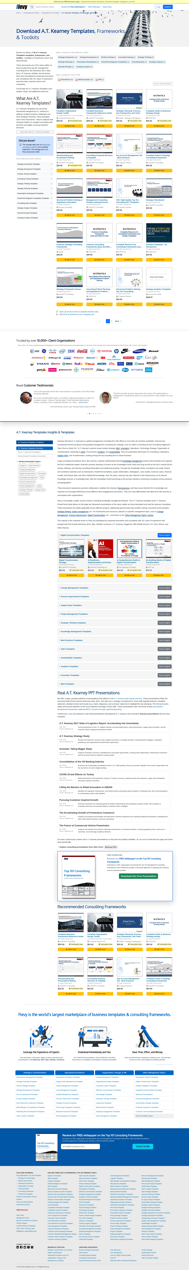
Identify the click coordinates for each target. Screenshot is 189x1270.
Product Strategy (147, 1250)
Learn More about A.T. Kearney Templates (35, 132)
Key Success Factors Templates (89, 1237)
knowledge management (132, 461)
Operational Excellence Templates (68, 1077)
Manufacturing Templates (118, 1184)
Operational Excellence (74, 1073)
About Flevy (107, 7)
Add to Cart (70, 126)
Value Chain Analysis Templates (152, 1234)
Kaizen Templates (84, 1234)
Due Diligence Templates (87, 1189)
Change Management (27, 469)
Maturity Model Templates (105, 1107)
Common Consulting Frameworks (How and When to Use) (98, 246)
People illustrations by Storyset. (164, 1064)
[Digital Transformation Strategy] (71, 548)
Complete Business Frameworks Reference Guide (99, 112)
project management (80, 511)
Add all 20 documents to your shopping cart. (77, 314)
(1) (99, 79)
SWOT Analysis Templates (150, 1189)
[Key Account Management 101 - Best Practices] (129, 143)
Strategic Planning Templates (26, 1081)
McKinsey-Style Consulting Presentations (123, 1260)
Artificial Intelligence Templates (146, 1086)
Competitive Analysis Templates (58, 1210)
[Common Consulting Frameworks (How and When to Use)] (99, 233)
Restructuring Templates (149, 1178)
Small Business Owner (149, 1252)
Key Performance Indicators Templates (30, 1103)
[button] (87, 413)
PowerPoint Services (23, 1205)
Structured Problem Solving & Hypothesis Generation (69, 201)
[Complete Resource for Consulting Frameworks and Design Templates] (129, 233)
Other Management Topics (154, 1073)
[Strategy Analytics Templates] (159, 277)
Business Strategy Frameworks (89, 1250)
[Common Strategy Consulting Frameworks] (70, 233)
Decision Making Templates (88, 1184)
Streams (19, 1199)
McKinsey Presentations (144, 1094)
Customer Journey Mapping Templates (149, 1111)
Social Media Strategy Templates (147, 1103)
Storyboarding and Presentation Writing (65, 156)
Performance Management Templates (29, 1077)
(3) (146, 57)
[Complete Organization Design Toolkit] (70, 99)
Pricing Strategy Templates (25, 1099)
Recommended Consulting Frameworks (32, 456)
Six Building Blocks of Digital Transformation (158, 561)
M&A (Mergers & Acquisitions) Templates (30, 1107)
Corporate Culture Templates (106, 1086)
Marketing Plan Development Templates (30, 1111)
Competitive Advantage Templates (59, 1207)
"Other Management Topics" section (139, 515)
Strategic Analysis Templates (151, 1205)
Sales (39, 486)
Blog (33, 1228)
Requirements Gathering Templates (121, 1239)
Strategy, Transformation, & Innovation (60, 1250)
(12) (67, 57)
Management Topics (22, 1218)
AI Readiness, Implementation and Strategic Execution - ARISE (100, 562)
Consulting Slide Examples (87, 1255)
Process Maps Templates (118, 1223)
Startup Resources (147, 1255)
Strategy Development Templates (28, 1090)
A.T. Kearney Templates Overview (30, 448)
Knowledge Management (28, 478)
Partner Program (21, 1223)
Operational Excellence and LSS (58, 1255)
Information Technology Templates (90, 1226)
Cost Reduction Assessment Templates (60, 1223)
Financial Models (22, 1189)
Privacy (28, 1228)
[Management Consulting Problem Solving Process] (99, 188)
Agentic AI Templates (54, 1176)
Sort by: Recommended (162, 84)
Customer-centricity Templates (57, 1239)
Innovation (42, 473)
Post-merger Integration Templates (68, 1107)
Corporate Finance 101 (67, 118)
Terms (22, 1228)
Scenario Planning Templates (151, 1194)
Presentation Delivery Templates (147, 1077)
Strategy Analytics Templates (158, 289)
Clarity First (152, 252)
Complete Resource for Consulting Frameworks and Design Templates (128, 246)
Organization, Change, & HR (114, 1073)
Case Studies (83, 1252)
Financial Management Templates (147, 1099)
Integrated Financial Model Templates (149, 1090)
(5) (108, 57)
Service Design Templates (150, 1197)
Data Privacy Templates (86, 1181)
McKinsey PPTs (111, 847)
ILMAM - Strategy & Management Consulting (134, 118)
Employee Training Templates (106, 1099)
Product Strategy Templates (119, 1226)
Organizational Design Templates (107, 1081)
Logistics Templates (116, 1178)
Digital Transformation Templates (147, 1081)
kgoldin (61, 252)
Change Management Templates (107, 1077)
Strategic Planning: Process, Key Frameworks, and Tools (128, 112)
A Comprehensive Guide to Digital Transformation (128, 561)
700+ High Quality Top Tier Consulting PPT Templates (127, 201)
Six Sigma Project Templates (151, 1199)
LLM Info (113, 1258)
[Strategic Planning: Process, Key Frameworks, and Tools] (129, 99)
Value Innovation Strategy (150, 1258)
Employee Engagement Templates (108, 1111)
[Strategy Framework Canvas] (70, 277)
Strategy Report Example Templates (153, 1218)
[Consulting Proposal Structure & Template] (99, 143)
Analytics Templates (54, 1181)
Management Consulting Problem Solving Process (97, 201)
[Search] (47, 7)
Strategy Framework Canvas (69, 289)
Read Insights (164, 535)
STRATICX (152, 118)
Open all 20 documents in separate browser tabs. (79, 312)
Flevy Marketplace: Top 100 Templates (28, 1175)
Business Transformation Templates (59, 1199)
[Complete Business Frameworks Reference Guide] (99, 99)
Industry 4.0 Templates (86, 1221)
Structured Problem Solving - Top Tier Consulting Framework (128, 291)
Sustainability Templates (149, 1223)
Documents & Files (154, 294)
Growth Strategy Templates (25, 1086)
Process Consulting (65, 207)
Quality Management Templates (67, 1094)
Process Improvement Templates (67, 1099)
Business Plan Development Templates (60, 1194)
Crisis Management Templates (57, 1226)
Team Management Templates (106, 1116)
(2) (66, 62)
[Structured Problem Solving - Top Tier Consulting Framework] (129, 277)
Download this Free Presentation (138, 876)
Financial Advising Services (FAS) (90, 1260)
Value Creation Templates (25, 1116)
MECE (88, 709)
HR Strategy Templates (104, 1094)
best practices (123, 488)
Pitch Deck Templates (117, 1207)
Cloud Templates (53, 1205)
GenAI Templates (84, 1202)
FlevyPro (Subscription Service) (26, 1197)
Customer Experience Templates (147, 1107)
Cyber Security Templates (87, 1176)
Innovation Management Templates (90, 1229)
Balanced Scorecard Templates (67, 1111)
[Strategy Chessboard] (159, 188)
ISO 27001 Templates (86, 1218)
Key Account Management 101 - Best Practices (129, 156)
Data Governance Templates (88, 1178)
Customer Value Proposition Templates (60, 1237)
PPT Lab (151, 567)
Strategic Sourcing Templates (66, 1103)
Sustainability (24, 494)
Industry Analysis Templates (88, 1223)
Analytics (23, 465)
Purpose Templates (116, 1231)
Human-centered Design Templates (90, 1215)
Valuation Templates (148, 1231)
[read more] (160, 402)
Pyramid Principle (99, 709)
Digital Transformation (27, 473)
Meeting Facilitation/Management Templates (124, 1197)
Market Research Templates (119, 1186)
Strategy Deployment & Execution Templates (156, 1213)
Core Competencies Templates (27, 1094)
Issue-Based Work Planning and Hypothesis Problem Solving (98, 291)
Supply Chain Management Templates (69, 1081)
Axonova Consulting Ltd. (98, 567)
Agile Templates (53, 1178)
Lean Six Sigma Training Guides (120, 1255)
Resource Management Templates (153, 1176)
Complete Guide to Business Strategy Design (158, 112)
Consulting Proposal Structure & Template (96, 980)
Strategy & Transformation (35, 1073)
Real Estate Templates (117, 1237)
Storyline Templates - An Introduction (156, 245)
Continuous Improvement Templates (59, 1213)
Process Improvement (27, 482)
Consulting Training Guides (87, 1258)
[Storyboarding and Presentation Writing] (70, 143)
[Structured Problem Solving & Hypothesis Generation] (70, 188)
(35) (65, 79)
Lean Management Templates (66, 1090)
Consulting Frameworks (24, 1191)
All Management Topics (31, 13)
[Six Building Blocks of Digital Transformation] (158, 548)
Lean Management (116, 1252)
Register (168, 7)
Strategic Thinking (26, 490)
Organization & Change (24, 1186)
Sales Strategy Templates (150, 1191)
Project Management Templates (67, 1086)
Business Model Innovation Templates (60, 1191)
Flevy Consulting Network (24, 1202)
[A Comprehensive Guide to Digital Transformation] (129, 548)
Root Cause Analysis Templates (152, 1184)
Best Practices (34, 465)
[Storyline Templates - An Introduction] (159, 233)
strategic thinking (64, 511)
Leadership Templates (103, 1103)
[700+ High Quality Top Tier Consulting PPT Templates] (129, 188)
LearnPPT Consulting (95, 118)
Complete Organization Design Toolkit (66, 112)
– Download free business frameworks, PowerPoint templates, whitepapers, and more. (94, 2)
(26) (84, 79)
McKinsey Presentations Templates (121, 1194)
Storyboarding (115, 709)
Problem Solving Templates (119, 1218)
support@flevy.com (30, 1231)
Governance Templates (86, 1205)
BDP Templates (53, 1186)
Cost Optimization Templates (57, 1221)
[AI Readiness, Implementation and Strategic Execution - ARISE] (100, 548)
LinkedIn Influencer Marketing (25, 1226)
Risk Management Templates (66, 1116)
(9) (89, 57)
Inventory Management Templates (90, 1231)
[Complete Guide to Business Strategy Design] (159, 99)
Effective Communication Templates (108, 1090)
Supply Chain (40, 490)
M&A (42, 478)
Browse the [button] (73, 7)
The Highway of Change (127, 567)
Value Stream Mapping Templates (152, 1239)
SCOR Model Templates (149, 1186)
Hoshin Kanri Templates (86, 1213)
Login (158, 7)
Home (18, 13)
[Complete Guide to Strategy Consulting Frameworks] (159, 143)
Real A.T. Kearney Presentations (29, 452)
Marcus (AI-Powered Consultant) (26, 1220)
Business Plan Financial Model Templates (61, 1197)
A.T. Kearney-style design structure (128, 698)
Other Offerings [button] (94, 7)
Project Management (27, 486)
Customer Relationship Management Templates (63, 1234)
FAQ (17, 1228)
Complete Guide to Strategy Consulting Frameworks (158, 156)
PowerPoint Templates (24, 1194)
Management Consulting (50, 13)
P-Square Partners (124, 163)
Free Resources (115, 1250)
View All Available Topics (144, 1116)
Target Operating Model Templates (153, 1226)
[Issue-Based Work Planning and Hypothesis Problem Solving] (99, 277)
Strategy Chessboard (155, 200)
